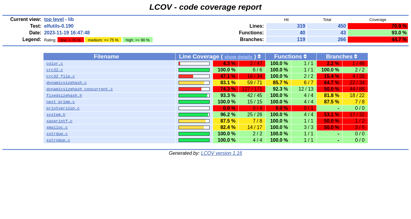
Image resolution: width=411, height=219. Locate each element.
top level (54, 19)
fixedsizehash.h (64, 95)
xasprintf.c (60, 121)
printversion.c (63, 108)
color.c (55, 63)
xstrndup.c (58, 140)
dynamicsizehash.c (67, 82)
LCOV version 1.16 (221, 153)
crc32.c (55, 70)
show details (239, 56)
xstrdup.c (57, 134)
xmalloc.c (57, 127)
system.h (56, 114)
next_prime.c (61, 102)
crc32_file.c (61, 76)
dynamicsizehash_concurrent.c (80, 89)
